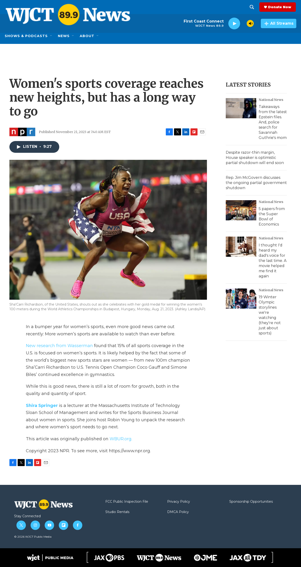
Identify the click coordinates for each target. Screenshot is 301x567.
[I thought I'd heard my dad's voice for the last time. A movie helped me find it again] (241, 247)
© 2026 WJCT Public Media (32, 536)
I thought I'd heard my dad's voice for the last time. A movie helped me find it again (272, 260)
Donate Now (280, 7)
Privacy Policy (178, 502)
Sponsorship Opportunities (251, 502)
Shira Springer (42, 405)
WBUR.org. (121, 438)
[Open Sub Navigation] (51, 36)
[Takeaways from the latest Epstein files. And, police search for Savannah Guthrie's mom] (241, 108)
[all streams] (278, 23)
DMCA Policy (178, 512)
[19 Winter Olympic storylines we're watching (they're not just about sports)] (241, 298)
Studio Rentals (117, 512)
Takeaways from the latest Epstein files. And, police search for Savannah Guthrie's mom (273, 122)
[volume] (250, 23)
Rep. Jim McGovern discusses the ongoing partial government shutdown (256, 182)
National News (271, 100)
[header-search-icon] (252, 7)
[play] (234, 23)
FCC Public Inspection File (126, 502)
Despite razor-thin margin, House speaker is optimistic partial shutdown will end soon (255, 157)
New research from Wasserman (59, 345)
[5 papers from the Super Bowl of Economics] (241, 210)
